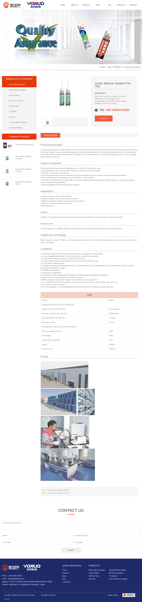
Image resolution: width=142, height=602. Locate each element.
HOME (63, 5)
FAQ (109, 5)
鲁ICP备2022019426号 (48, 595)
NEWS (98, 5)
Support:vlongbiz (113, 595)
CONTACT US (121, 5)
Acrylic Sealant (94, 573)
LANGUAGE (133, 5)
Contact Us (96, 118)
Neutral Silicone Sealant (117, 570)
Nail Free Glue (94, 576)
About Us (65, 573)
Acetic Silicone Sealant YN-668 (50, 490)
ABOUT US (74, 5)
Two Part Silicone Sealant (118, 579)
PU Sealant (113, 576)
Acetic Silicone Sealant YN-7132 (51, 493)
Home (109, 67)
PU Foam (92, 579)
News (64, 576)
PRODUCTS (86, 5)
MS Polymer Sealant (116, 573)
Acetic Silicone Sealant (132, 67)
